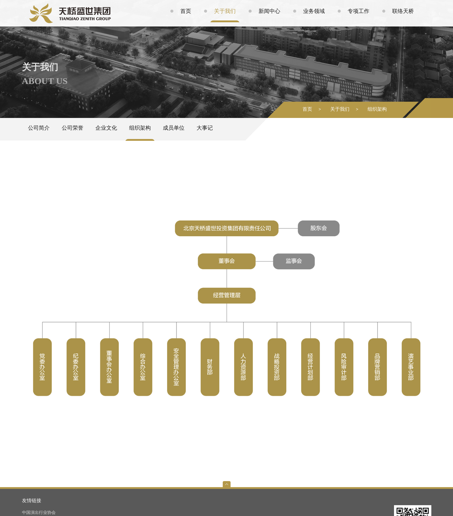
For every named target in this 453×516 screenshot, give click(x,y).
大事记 (205, 128)
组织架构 (377, 109)
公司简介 (39, 128)
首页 (307, 109)
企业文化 (106, 128)
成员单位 (174, 128)
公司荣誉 (72, 128)
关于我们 (339, 109)
